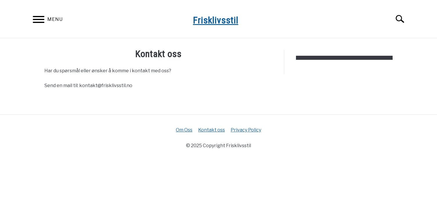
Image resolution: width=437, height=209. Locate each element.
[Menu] (38, 20)
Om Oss (184, 130)
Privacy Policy (246, 130)
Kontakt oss (211, 130)
